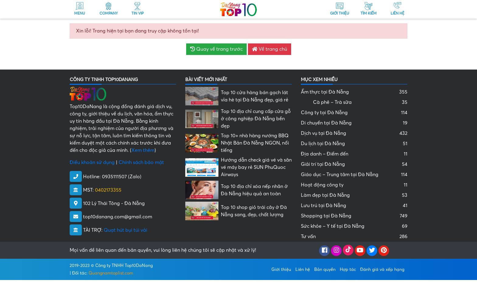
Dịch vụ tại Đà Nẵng (354, 133)
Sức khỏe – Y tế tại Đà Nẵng (354, 226)
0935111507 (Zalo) (121, 176)
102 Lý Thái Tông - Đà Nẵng (114, 203)
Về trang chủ (269, 49)
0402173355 (108, 190)
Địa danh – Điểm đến (354, 154)
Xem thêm (143, 150)
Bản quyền (325, 269)
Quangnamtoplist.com (111, 273)
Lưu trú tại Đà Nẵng (354, 205)
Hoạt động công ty (354, 185)
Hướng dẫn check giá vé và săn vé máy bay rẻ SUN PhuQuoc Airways (256, 167)
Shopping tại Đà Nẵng (354, 216)
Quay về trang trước (216, 49)
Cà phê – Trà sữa (360, 102)
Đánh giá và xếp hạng (382, 269)
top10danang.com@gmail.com (117, 217)
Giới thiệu (281, 269)
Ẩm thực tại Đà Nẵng (354, 92)
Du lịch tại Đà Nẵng (354, 143)
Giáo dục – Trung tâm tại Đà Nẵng (354, 174)
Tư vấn (354, 236)
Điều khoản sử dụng (92, 162)
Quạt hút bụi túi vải (125, 230)
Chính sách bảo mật (141, 162)
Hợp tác (348, 269)
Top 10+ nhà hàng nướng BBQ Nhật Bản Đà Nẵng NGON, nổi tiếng (255, 143)
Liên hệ (302, 269)
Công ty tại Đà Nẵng (354, 112)
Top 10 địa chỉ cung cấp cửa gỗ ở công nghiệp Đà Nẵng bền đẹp (256, 119)
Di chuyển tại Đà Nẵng (354, 123)
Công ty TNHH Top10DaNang (124, 265)
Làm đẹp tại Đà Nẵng (354, 195)
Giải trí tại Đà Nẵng (354, 164)
